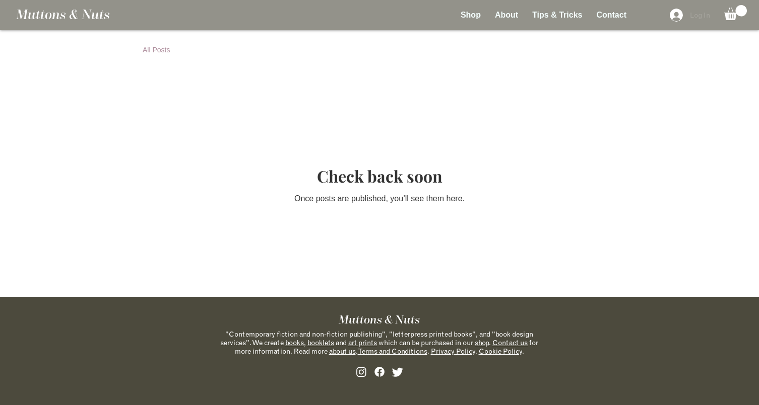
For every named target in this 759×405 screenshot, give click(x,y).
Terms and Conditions (392, 351)
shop (482, 342)
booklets (320, 342)
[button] (735, 12)
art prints (362, 342)
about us (342, 351)
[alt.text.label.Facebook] (379, 371)
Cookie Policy (500, 351)
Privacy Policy (453, 351)
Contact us (510, 342)
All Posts (156, 50)
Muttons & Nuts (63, 14)
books (294, 342)
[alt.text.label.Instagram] (361, 371)
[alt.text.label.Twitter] (397, 371)
